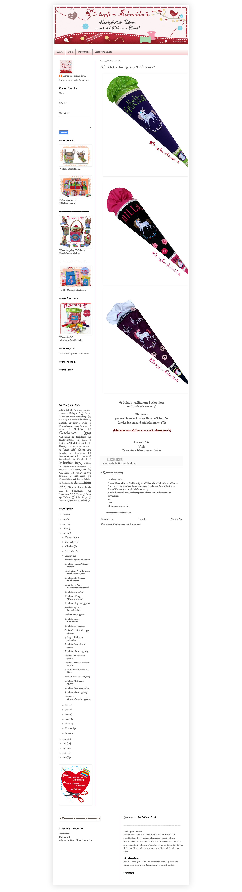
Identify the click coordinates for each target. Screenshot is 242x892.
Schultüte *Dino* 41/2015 (76, 651)
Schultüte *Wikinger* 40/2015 (75, 657)
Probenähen (79, 476)
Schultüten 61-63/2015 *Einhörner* (75, 579)
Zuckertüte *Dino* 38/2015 (77, 677)
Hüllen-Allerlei (68, 443)
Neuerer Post (107, 519)
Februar (69, 728)
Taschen (64, 494)
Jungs (66, 450)
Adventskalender (66, 410)
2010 (65, 757)
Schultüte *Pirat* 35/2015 (76, 692)
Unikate (74, 501)
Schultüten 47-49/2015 (75, 626)
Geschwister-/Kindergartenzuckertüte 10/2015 (77, 573)
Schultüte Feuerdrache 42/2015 (75, 646)
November (70, 542)
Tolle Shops (81, 497)
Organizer (64, 473)
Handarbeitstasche (66, 440)
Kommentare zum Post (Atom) (127, 524)
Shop (70, 52)
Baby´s (73, 413)
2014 (65, 739)
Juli (67, 705)
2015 (65, 533)
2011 (65, 753)
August (69, 556)
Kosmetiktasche (65, 459)
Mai (67, 714)
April (68, 719)
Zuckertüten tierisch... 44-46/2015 (77, 632)
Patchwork (81, 473)
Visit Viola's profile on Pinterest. (74, 353)
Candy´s (62, 420)
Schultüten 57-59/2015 (74, 592)
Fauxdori (83, 426)
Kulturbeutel (82, 459)
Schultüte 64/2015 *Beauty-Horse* (77, 566)
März (67, 724)
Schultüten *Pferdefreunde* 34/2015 (77, 698)
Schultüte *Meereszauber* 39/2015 (77, 664)
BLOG (60, 52)
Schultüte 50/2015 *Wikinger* (72, 621)
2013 (65, 743)
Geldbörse (79, 429)
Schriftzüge (66, 483)
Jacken (88, 446)
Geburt (62, 429)
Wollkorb (83, 500)
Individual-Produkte (74, 446)
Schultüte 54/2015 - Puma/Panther (73, 609)
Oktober (69, 546)
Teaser (79, 494)
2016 (65, 528)
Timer (88, 494)
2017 (65, 524)
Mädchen (122, 463)
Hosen (84, 440)
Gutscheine (64, 437)
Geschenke (112, 463)
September (70, 551)
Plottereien (63, 476)
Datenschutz (65, 837)
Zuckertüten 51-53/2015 (75, 614)
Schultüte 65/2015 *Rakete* (77, 560)
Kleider (63, 453)
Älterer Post (176, 519)
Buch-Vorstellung (78, 416)
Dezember (70, 537)
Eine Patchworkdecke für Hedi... (76, 671)
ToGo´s (66, 497)
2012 (65, 748)
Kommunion (83, 456)
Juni (67, 710)
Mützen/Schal (79, 469)
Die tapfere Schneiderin (74, 76)
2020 (65, 514)
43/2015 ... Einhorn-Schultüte (74, 639)
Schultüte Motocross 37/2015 (74, 683)
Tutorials (63, 500)
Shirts (70, 487)
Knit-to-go (80, 453)
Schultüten (131, 463)
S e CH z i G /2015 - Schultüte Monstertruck (77, 586)
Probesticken (65, 479)
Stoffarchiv (84, 52)
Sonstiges (77, 491)
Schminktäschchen (84, 479)
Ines (110, 479)
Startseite (142, 519)
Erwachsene (66, 426)
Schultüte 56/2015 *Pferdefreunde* (74, 598)
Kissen (81, 450)
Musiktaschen (64, 470)
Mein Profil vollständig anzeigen (74, 80)
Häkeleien (81, 437)
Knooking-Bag (66, 456)
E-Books (63, 423)
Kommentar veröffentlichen (117, 513)
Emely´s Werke (80, 423)
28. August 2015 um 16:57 (119, 506)
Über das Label (103, 52)
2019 (65, 519)
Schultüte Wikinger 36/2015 (77, 688)
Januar (68, 733)
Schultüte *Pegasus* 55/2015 (77, 603)
